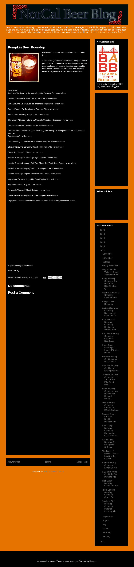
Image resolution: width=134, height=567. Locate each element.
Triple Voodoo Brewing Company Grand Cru (108, 493)
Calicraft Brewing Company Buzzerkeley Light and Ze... (110, 312)
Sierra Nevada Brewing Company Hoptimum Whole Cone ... (110, 324)
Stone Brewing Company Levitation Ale (109, 465)
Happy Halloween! (110, 265)
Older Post (81, 462)
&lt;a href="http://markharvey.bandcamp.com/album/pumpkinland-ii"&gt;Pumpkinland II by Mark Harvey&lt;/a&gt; (37, 224)
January (107, 536)
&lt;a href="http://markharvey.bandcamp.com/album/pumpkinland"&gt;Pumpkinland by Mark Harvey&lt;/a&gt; (37, 209)
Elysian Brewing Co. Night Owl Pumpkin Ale (109, 474)
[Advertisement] (48, 408)
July (105, 524)
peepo (75, 561)
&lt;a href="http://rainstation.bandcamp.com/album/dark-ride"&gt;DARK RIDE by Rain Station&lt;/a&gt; (37, 254)
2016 (102, 234)
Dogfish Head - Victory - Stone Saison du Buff (110, 272)
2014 (102, 242)
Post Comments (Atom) (54, 471)
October (107, 262)
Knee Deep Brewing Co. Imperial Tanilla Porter (110, 349)
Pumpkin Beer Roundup (108, 302)
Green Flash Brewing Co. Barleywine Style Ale (109, 443)
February (107, 532)
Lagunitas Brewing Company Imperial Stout (110, 295)
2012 (102, 250)
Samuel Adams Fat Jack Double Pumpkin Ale (109, 418)
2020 (102, 230)
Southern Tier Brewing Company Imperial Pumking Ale (109, 506)
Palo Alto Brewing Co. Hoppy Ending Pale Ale (110, 368)
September (108, 516)
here (64, 93)
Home (48, 462)
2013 (102, 246)
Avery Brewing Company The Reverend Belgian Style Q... (109, 283)
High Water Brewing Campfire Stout (110, 483)
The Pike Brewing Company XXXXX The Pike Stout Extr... (110, 380)
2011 (102, 541)
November (108, 258)
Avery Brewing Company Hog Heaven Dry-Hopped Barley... (110, 393)
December (108, 254)
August (106, 520)
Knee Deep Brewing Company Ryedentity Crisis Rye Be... (110, 430)
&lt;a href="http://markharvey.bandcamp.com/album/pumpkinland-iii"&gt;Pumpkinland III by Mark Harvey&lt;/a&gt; (37, 239)
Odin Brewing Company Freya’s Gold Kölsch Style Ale (110, 406)
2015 (102, 238)
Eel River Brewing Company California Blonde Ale (110, 337)
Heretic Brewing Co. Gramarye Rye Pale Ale (109, 359)
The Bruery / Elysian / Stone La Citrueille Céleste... (110, 455)
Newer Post (14, 462)
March (106, 528)
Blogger (93, 561)
